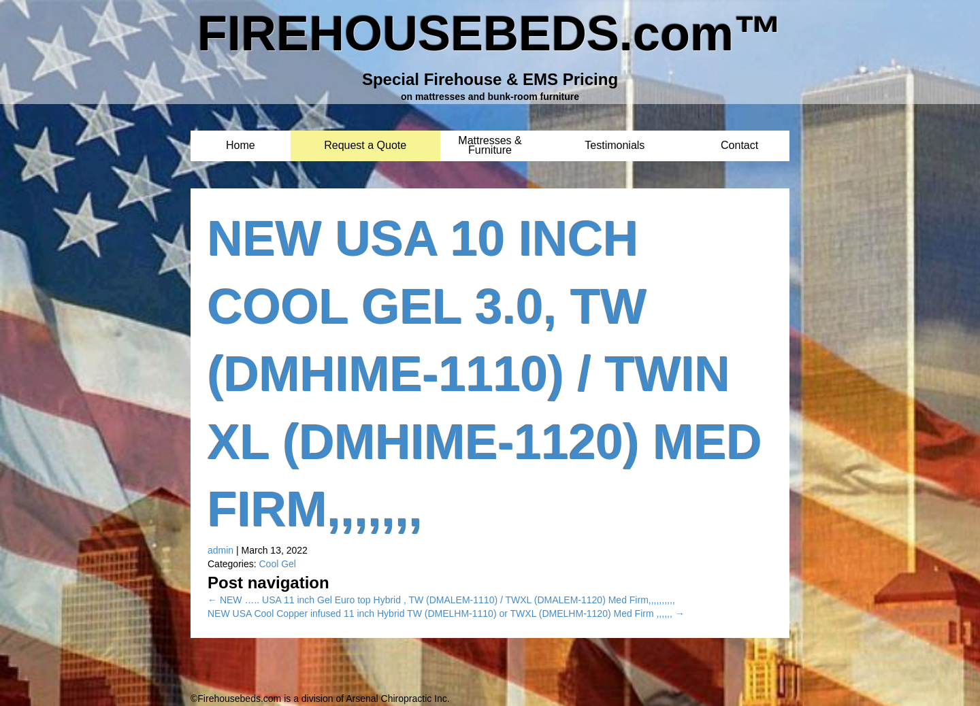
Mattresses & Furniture (489, 141)
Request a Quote (365, 146)
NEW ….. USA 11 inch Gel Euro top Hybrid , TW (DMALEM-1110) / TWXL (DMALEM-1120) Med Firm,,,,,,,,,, (441, 599)
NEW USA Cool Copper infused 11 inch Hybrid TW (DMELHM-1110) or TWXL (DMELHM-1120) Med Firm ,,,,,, (446, 613)
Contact (739, 146)
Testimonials (614, 146)
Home (240, 146)
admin (220, 550)
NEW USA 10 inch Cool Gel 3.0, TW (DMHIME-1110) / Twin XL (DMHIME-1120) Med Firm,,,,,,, (485, 374)
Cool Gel (277, 563)
